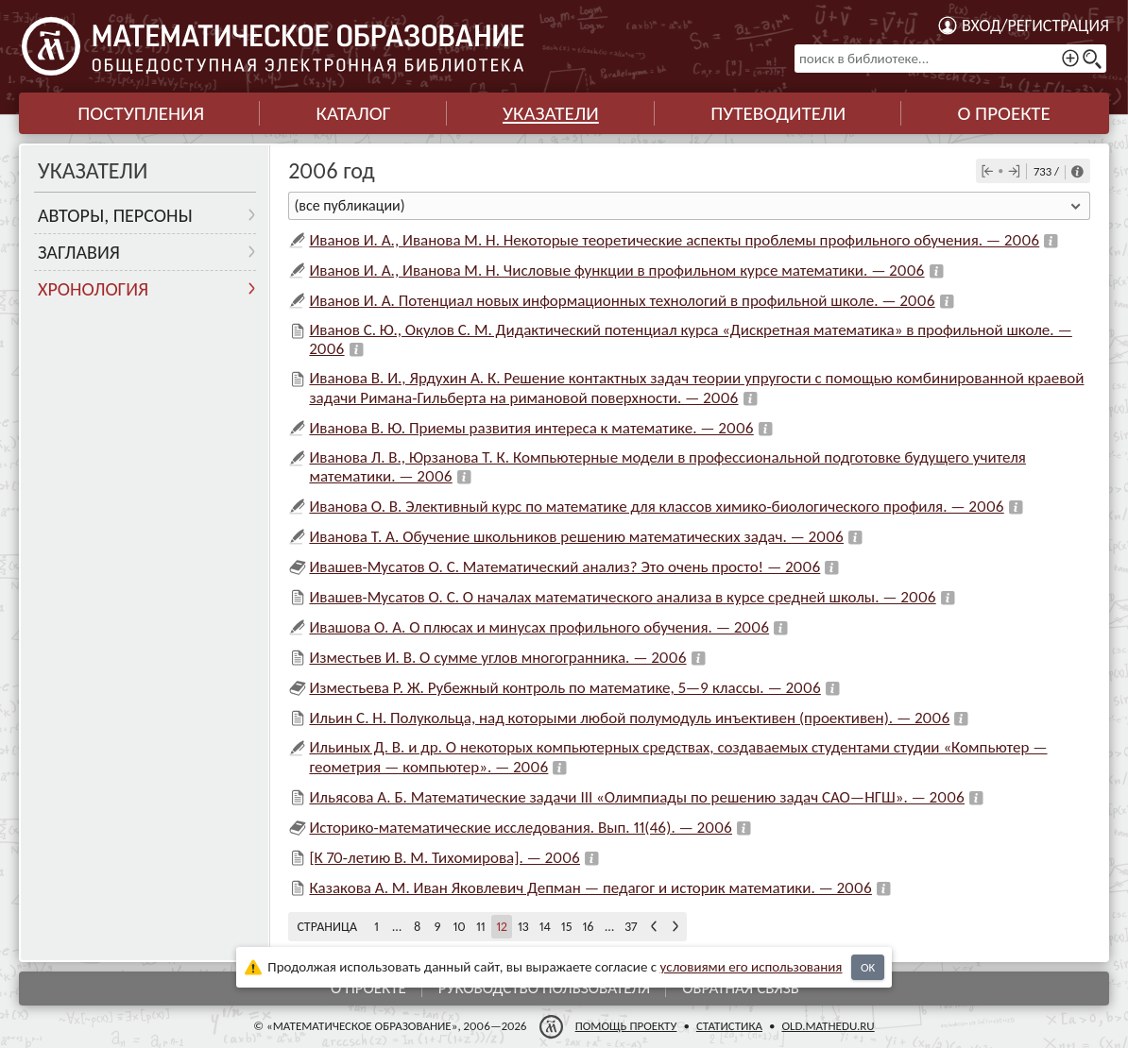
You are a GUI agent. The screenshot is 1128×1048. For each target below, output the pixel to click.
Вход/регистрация (1035, 25)
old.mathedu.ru (827, 1026)
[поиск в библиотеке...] (950, 58)
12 (501, 927)
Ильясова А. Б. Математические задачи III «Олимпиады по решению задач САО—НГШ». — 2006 (637, 797)
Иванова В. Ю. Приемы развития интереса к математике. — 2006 (531, 428)
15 (567, 927)
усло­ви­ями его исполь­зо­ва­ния (751, 966)
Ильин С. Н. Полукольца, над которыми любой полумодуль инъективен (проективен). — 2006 (629, 718)
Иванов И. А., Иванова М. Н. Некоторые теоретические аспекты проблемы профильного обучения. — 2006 (674, 240)
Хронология (93, 289)
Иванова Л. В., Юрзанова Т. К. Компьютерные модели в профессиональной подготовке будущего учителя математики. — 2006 (667, 467)
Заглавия (79, 252)
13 (523, 927)
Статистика (729, 1026)
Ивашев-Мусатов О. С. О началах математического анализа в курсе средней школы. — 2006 (622, 597)
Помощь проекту (626, 1026)
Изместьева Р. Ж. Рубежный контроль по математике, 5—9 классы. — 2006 (564, 688)
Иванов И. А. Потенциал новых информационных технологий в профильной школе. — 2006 (621, 301)
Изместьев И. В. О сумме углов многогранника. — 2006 (497, 658)
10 (459, 927)
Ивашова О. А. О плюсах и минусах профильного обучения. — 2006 (539, 627)
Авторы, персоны (115, 215)
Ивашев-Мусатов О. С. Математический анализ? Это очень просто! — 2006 (564, 567)
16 (587, 927)
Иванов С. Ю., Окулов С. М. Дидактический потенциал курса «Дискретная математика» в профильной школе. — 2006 (690, 339)
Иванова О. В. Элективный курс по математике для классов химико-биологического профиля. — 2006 (656, 506)
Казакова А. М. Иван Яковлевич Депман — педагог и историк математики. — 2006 (590, 888)
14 (545, 927)
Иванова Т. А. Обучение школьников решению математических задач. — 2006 (576, 537)
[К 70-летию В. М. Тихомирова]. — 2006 (444, 858)
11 (481, 927)
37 (630, 927)
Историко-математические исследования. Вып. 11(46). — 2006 (520, 827)
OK (868, 967)
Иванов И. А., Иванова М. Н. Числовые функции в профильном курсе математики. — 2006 (616, 270)
